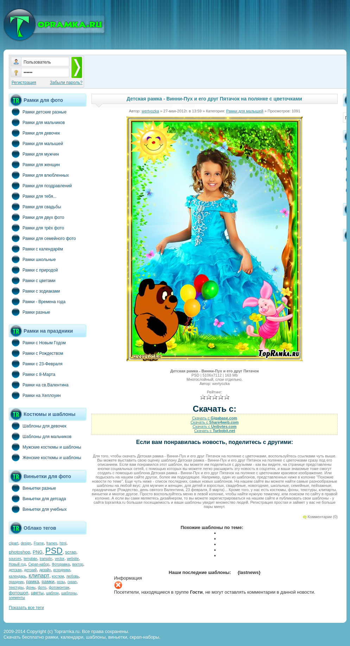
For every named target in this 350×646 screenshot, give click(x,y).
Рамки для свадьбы (35, 206)
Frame (39, 543)
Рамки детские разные (37, 111)
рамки (48, 581)
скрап (72, 582)
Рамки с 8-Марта (32, 374)
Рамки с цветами (32, 280)
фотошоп (18, 592)
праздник (16, 582)
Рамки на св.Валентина (39, 384)
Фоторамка (61, 564)
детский (30, 570)
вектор (77, 564)
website (73, 559)
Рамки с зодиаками (34, 291)
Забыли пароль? (66, 82)
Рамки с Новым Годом (37, 342)
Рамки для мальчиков (37, 122)
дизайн (45, 570)
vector (59, 559)
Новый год (17, 564)
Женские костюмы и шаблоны (45, 457)
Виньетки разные (32, 488)
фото (42, 587)
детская (15, 570)
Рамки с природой (33, 270)
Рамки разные (29, 312)
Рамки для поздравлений (40, 185)
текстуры (16, 587)
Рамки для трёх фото (36, 227)
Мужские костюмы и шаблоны (45, 447)
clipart (13, 543)
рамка (32, 581)
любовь (72, 576)
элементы (17, 598)
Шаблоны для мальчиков (40, 436)
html (63, 543)
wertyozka (150, 111)
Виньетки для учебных (37, 509)
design (26, 543)
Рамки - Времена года (37, 301)
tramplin (46, 559)
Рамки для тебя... (33, 196)
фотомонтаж (59, 587)
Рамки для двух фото (36, 217)
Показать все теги (26, 607)
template (30, 559)
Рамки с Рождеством (36, 353)
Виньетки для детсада (37, 498)
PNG (38, 552)
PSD (53, 550)
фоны (31, 587)
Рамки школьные (32, 259)
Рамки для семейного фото (42, 238)
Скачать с (214, 418)
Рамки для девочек (34, 133)
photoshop (19, 552)
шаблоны (68, 593)
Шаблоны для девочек (37, 425)
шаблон (52, 593)
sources (15, 559)
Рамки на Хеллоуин (35, 395)
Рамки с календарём (36, 248)
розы (61, 582)
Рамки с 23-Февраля (36, 363)
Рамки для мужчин (34, 154)
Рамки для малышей (36, 143)
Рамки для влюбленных (39, 175)
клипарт (38, 576)
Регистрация (24, 82)
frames (51, 543)
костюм (58, 576)
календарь (17, 576)
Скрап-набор (38, 564)
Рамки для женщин (34, 164)
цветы (37, 592)
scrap (70, 552)
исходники (61, 570)
